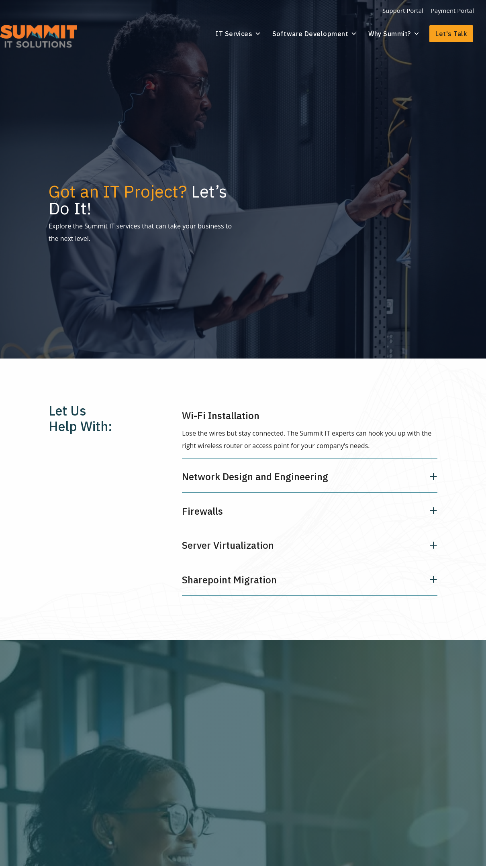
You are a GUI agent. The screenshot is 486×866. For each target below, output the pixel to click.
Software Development (318, 33)
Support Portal (402, 10)
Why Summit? (395, 33)
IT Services (245, 33)
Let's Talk (451, 33)
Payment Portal (452, 10)
